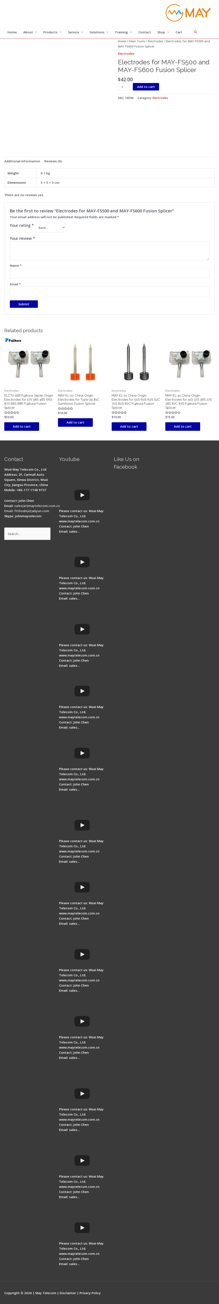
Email (15, 284)
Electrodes (155, 41)
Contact (144, 32)
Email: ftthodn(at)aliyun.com (26, 511)
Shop (161, 32)
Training (121, 32)
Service (73, 32)
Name (16, 265)
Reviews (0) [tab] (53, 161)
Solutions (97, 32)
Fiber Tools (137, 41)
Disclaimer (68, 1293)
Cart (179, 32)
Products (50, 32)
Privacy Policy (90, 1293)
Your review (22, 238)
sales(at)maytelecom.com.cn (37, 506)
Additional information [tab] (22, 161)
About (28, 32)
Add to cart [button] (22, 426)
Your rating (22, 225)
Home (12, 32)
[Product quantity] (123, 86)
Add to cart (146, 86)
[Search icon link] (196, 32)
